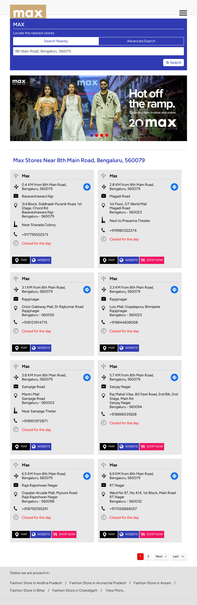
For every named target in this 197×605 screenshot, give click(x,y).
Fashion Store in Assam (152, 583)
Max (25, 176)
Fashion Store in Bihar (27, 591)
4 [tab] (106, 134)
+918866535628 (123, 414)
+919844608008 (124, 322)
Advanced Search (141, 41)
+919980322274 (123, 230)
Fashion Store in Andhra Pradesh (36, 583)
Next (159, 556)
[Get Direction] (87, 187)
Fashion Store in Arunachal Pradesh (98, 583)
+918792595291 (35, 509)
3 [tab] (101, 134)
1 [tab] (91, 134)
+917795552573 (35, 234)
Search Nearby (56, 41)
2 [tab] (96, 134)
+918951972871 (35, 421)
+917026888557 (123, 509)
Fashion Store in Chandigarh (74, 591)
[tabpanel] (98, 108)
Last (176, 556)
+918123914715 (34, 322)
